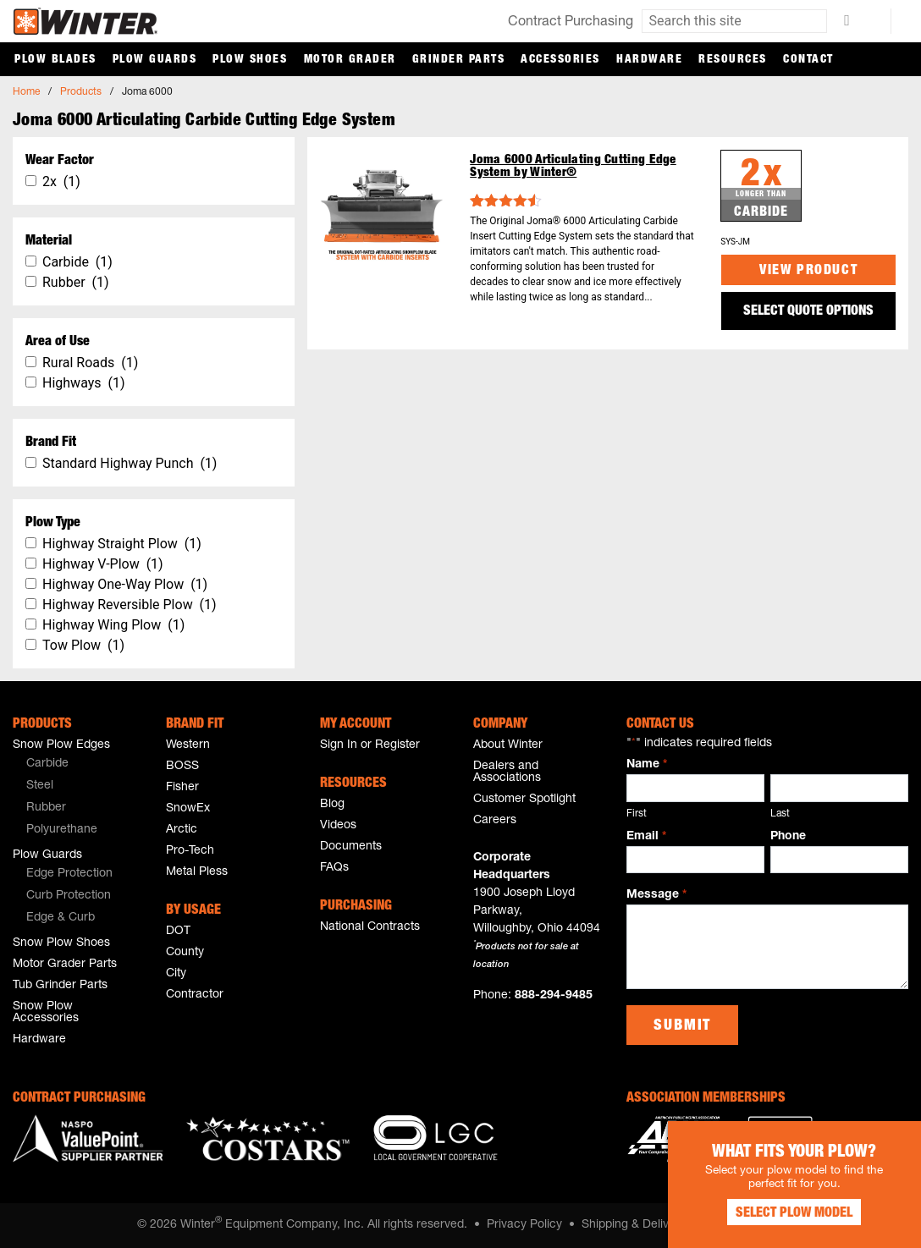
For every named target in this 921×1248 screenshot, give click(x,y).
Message (656, 896)
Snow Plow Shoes (61, 943)
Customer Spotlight (524, 799)
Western (188, 745)
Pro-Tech (190, 851)
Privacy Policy (524, 1225)
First (636, 814)
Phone (788, 837)
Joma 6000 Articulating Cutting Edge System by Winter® (573, 166)
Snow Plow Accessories (46, 1013)
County (185, 953)
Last (780, 814)
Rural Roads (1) (90, 363)
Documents (351, 847)
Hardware (649, 60)
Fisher (182, 788)
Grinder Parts (458, 60)
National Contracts (370, 927)
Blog (332, 805)
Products (81, 92)
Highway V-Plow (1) (102, 564)
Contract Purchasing (570, 23)
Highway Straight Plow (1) (121, 544)
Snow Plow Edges (61, 745)
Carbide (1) (77, 262)
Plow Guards (155, 60)
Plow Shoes (249, 60)
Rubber (46, 808)
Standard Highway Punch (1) (129, 463)
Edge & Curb (60, 918)
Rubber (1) (75, 282)
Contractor (194, 995)
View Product (808, 271)
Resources (732, 60)
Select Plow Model (794, 1214)
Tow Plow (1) (83, 645)
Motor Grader (350, 60)
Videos (338, 826)
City (176, 974)
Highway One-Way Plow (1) (124, 584)
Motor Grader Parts (65, 964)
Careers (494, 821)
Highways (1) (83, 383)
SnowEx (188, 809)
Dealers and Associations (507, 772)
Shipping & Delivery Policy (651, 1225)
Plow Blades (55, 60)
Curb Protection (68, 896)
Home (26, 92)
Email (645, 837)
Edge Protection (69, 874)
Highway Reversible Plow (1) (129, 605)
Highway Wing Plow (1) (113, 625)
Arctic (181, 830)
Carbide (47, 764)
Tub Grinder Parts (60, 986)
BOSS (182, 766)
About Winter (508, 745)
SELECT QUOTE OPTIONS (808, 312)
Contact (808, 60)
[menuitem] (80, 765)
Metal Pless (197, 872)
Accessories (560, 60)
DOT (178, 931)
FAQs (334, 868)
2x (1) (61, 181)
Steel (39, 786)
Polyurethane (61, 830)
